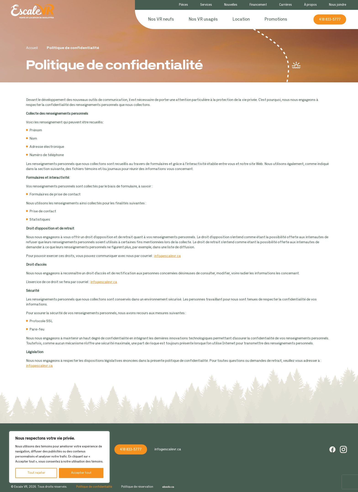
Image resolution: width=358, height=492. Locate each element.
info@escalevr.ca (167, 256)
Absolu (168, 487)
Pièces (183, 5)
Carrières (285, 5)
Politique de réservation (137, 487)
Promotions (275, 19)
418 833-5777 (330, 20)
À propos (310, 5)
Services (206, 5)
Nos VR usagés (203, 19)
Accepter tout (81, 473)
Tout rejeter (36, 473)
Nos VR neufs (161, 19)
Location (241, 19)
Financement (258, 5)
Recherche (300, 19)
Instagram (343, 449)
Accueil (32, 48)
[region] (59, 457)
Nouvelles (230, 5)
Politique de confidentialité (94, 487)
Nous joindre (337, 5)
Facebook (332, 449)
